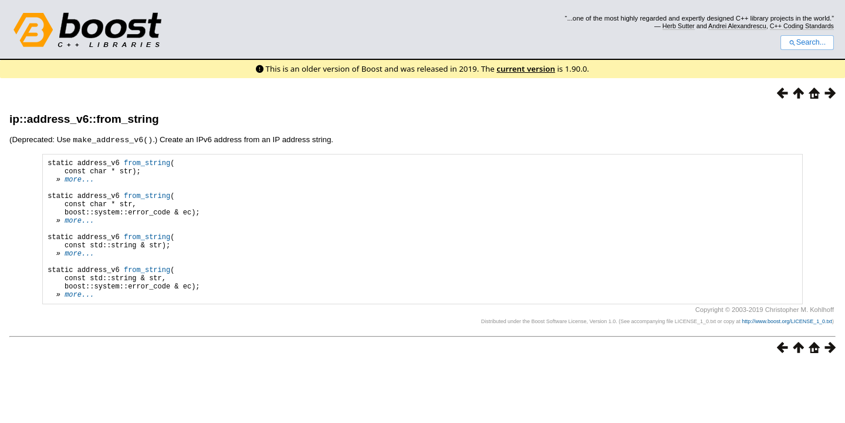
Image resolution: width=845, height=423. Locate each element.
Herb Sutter (679, 25)
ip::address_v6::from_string (84, 119)
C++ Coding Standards (802, 25)
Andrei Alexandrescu (737, 25)
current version (525, 68)
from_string (147, 164)
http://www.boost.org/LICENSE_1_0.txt (787, 351)
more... (79, 184)
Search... (807, 42)
